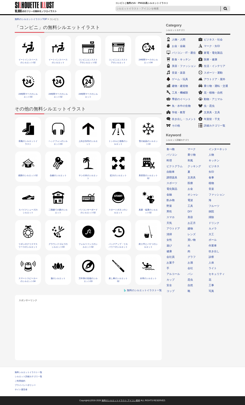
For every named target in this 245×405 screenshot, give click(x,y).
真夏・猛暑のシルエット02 (148, 211)
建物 (190, 228)
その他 (176, 125)
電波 (190, 200)
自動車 (171, 171)
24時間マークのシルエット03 (28, 95)
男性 (169, 211)
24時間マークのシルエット (88, 95)
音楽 (211, 188)
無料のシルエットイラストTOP (31, 19)
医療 (190, 183)
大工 (211, 234)
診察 (211, 256)
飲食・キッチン (181, 59)
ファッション (217, 194)
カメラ (213, 228)
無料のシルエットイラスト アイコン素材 (121, 400)
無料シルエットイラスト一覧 (28, 372)
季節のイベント (181, 99)
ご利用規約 (20, 381)
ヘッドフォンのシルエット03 (58, 142)
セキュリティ (217, 273)
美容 (190, 217)
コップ (171, 290)
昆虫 (190, 279)
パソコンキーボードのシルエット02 (88, 211)
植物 (211, 183)
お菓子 (171, 262)
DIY (190, 211)
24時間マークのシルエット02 (58, 95)
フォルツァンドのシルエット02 (88, 245)
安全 (169, 285)
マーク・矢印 (212, 46)
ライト (213, 268)
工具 (190, 205)
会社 (190, 268)
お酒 (190, 262)
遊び (169, 245)
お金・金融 (178, 46)
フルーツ (214, 205)
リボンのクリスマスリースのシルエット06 (28, 247)
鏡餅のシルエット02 (28, 175)
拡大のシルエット (118, 175)
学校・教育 (178, 112)
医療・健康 (210, 59)
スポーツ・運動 (213, 72)
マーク (192, 149)
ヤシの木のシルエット (88, 176)
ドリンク (214, 222)
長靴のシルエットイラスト (28, 142)
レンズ (192, 234)
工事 (211, 285)
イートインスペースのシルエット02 (28, 61)
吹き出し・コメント (184, 119)
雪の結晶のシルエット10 (148, 142)
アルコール (173, 273)
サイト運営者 (21, 389)
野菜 (169, 205)
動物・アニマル (213, 99)
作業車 (213, 245)
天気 (169, 222)
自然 (190, 285)
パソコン (172, 154)
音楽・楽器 (178, 72)
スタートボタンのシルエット (118, 211)
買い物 (192, 239)
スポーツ (172, 183)
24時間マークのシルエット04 (148, 61)
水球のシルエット (148, 278)
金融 (169, 194)
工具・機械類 (180, 92)
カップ (171, 279)
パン (190, 273)
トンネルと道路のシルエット (118, 142)
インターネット (218, 149)
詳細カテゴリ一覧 (214, 125)
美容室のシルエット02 (148, 176)
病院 (211, 211)
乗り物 (192, 154)
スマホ (171, 217)
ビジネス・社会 (213, 39)
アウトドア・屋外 (214, 79)
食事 (211, 177)
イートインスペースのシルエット (58, 61)
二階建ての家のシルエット (58, 211)
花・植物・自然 (213, 92)
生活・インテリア (214, 65)
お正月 (192, 222)
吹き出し (214, 251)
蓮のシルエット (58, 278)
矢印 (211, 171)
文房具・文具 (212, 112)
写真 (211, 290)
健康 (169, 251)
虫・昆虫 (209, 105)
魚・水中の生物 (181, 105)
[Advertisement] (88, 329)
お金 (190, 188)
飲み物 (171, 200)
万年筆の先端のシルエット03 (88, 279)
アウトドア (173, 228)
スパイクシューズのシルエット (28, 211)
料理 (169, 160)
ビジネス (214, 166)
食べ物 (171, 149)
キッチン (214, 160)
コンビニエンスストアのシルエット (118, 61)
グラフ (192, 256)
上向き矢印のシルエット (88, 142)
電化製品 (172, 188)
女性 (169, 239)
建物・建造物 (180, 85)
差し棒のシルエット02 (118, 279)
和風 (190, 160)
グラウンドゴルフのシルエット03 (58, 245)
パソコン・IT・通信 (184, 52)
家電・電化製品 (213, 52)
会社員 (171, 256)
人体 (211, 262)
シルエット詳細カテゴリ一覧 (28, 376)
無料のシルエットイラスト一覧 (144, 290)
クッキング (194, 166)
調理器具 (172, 177)
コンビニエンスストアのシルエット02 (88, 61)
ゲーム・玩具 (180, 79)
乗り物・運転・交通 (216, 85)
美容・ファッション (184, 65)
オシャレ (193, 194)
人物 (211, 154)
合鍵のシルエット (58, 175)
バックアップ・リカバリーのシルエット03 (118, 247)
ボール (213, 239)
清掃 (169, 234)
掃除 (211, 217)
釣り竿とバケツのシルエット (148, 245)
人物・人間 (178, 39)
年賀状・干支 (212, 119)
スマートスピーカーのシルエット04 (28, 279)
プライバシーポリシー (25, 385)
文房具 (192, 177)
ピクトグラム (175, 166)
